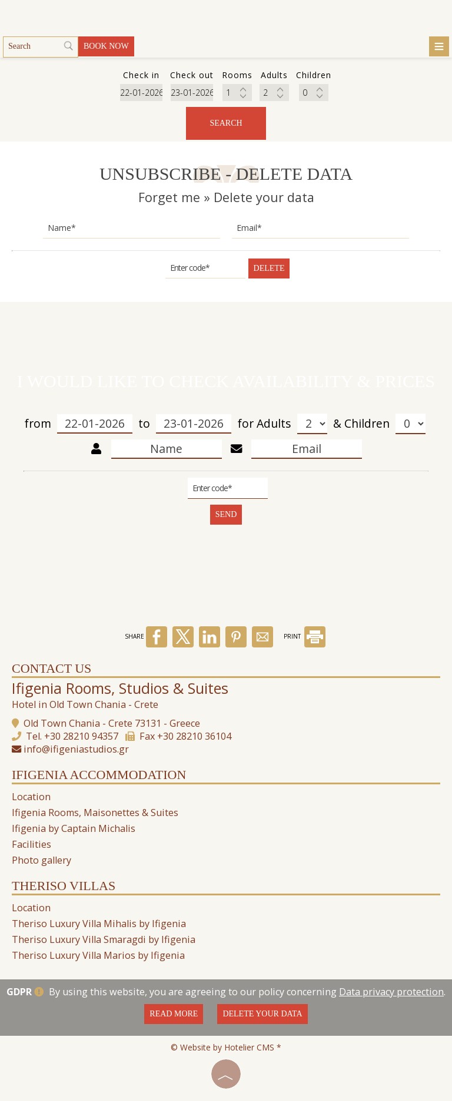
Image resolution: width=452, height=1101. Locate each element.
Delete (269, 268)
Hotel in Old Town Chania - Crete (85, 704)
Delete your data (262, 1013)
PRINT (304, 636)
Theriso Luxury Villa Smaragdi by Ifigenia (103, 939)
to (184, 424)
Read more (173, 1013)
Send (226, 514)
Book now (106, 46)
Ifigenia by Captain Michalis (73, 828)
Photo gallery (41, 860)
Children (385, 424)
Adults (292, 424)
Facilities (31, 844)
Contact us (51, 668)
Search (226, 123)
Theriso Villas (63, 885)
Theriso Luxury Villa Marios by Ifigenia (98, 955)
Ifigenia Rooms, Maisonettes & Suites (95, 812)
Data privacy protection (391, 991)
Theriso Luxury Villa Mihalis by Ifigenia (99, 923)
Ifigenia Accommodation (99, 774)
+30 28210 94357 (81, 736)
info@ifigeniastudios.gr (76, 749)
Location (31, 796)
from (78, 424)
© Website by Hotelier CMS (224, 1047)
